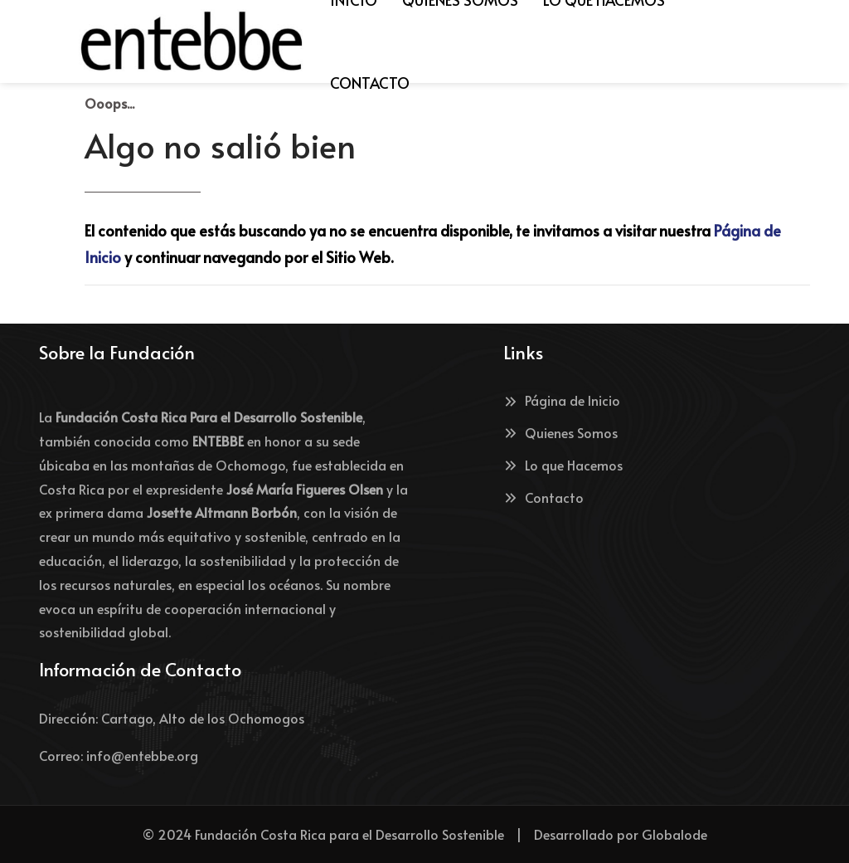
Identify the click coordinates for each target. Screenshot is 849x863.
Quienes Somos (560, 432)
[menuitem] (370, 82)
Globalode (674, 834)
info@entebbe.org (142, 755)
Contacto (543, 497)
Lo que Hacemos (563, 465)
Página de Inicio (561, 400)
